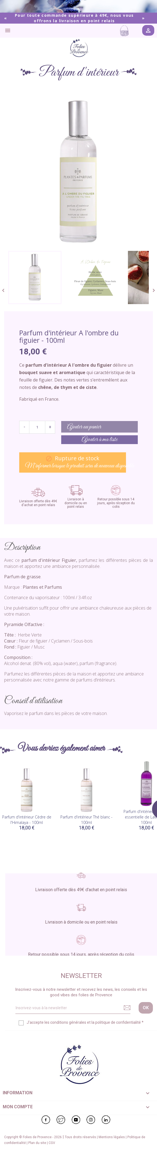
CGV (52, 1143)
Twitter (61, 1119)
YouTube (76, 1119)
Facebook (45, 1119)
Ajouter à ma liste (99, 439)
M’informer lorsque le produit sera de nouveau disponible (75, 462)
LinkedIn (106, 1119)
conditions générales (68, 1022)
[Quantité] (37, 427)
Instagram (90, 1119)
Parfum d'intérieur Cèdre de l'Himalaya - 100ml (26, 819)
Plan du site (37, 1143)
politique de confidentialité (118, 1022)
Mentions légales (112, 1137)
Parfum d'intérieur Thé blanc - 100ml (86, 819)
